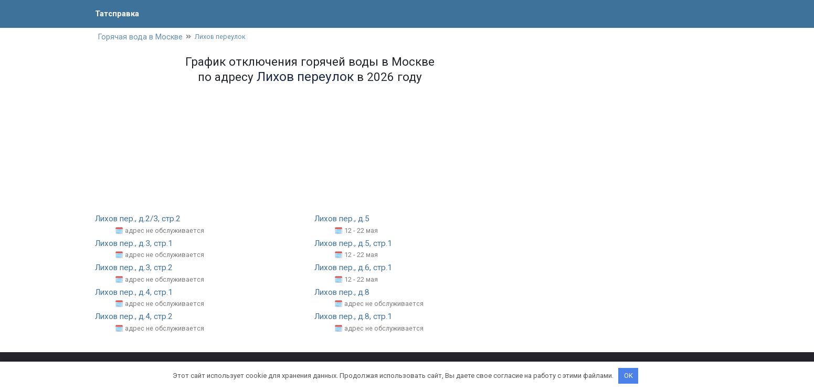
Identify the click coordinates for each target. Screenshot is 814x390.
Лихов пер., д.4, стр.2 (135, 317)
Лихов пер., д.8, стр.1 (354, 317)
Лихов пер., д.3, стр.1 (135, 244)
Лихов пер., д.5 (343, 219)
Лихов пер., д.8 (343, 292)
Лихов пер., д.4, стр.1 (135, 292)
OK (628, 375)
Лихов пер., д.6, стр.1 (354, 268)
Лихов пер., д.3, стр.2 (135, 268)
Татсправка (118, 13)
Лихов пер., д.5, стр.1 (354, 244)
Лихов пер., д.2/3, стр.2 (139, 219)
